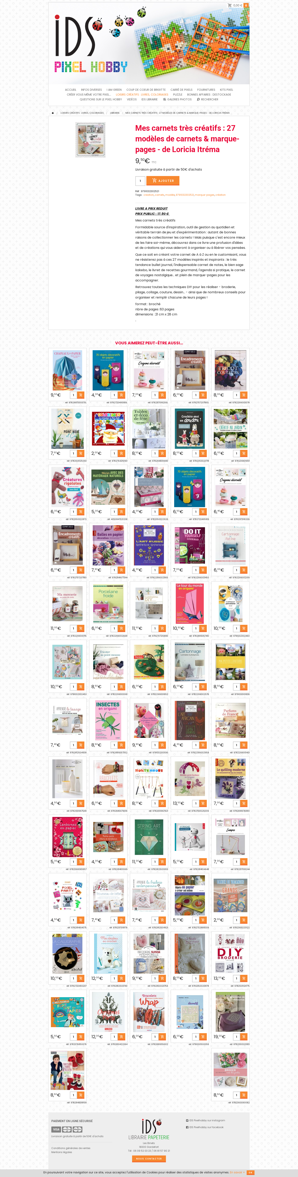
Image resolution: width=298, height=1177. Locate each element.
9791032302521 (185, 195)
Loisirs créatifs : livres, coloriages (142, 95)
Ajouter (163, 180)
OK (250, 1172)
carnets (159, 195)
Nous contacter (149, 1158)
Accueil (70, 90)
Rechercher (207, 99)
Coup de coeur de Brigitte (146, 90)
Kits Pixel (226, 90)
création (220, 195)
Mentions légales (61, 1152)
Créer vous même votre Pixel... (89, 95)
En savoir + (237, 1172)
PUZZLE (177, 95)
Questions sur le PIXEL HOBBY (101, 99)
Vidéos (132, 99)
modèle (170, 195)
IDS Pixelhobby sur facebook (205, 1127)
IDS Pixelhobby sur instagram (205, 1120)
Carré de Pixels (181, 90)
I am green (114, 90)
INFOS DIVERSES (91, 90)
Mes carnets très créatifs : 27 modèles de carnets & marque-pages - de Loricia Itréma (177, 112)
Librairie (115, 112)
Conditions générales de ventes (70, 1148)
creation (149, 195)
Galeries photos (177, 99)
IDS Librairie (150, 99)
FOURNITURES (206, 90)
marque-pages (204, 195)
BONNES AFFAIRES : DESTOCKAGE (209, 95)
